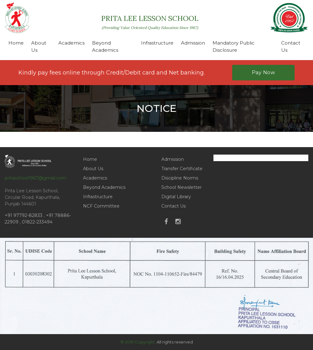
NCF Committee (101, 206)
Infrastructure (157, 43)
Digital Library (176, 196)
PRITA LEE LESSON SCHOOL (149, 22)
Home (16, 43)
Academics (71, 43)
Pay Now (263, 72)
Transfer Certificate (182, 168)
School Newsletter (181, 187)
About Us (38, 46)
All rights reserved (175, 341)
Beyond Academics (105, 46)
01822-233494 (37, 222)
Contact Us (290, 46)
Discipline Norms (179, 178)
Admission (193, 43)
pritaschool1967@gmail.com (35, 178)
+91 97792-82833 (24, 215)
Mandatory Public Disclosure (234, 46)
